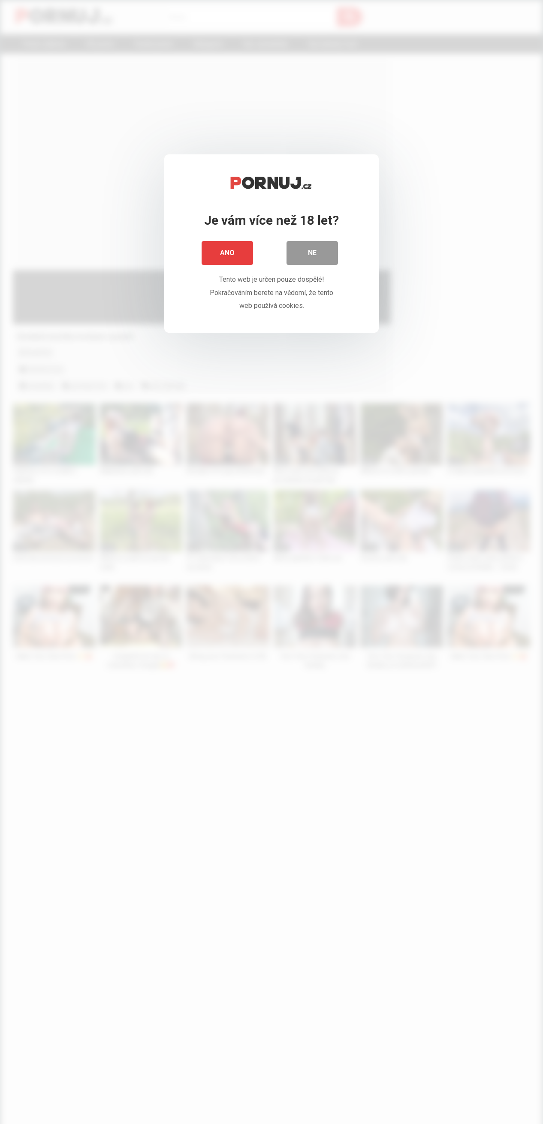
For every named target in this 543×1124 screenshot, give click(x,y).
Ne (312, 253)
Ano (227, 253)
